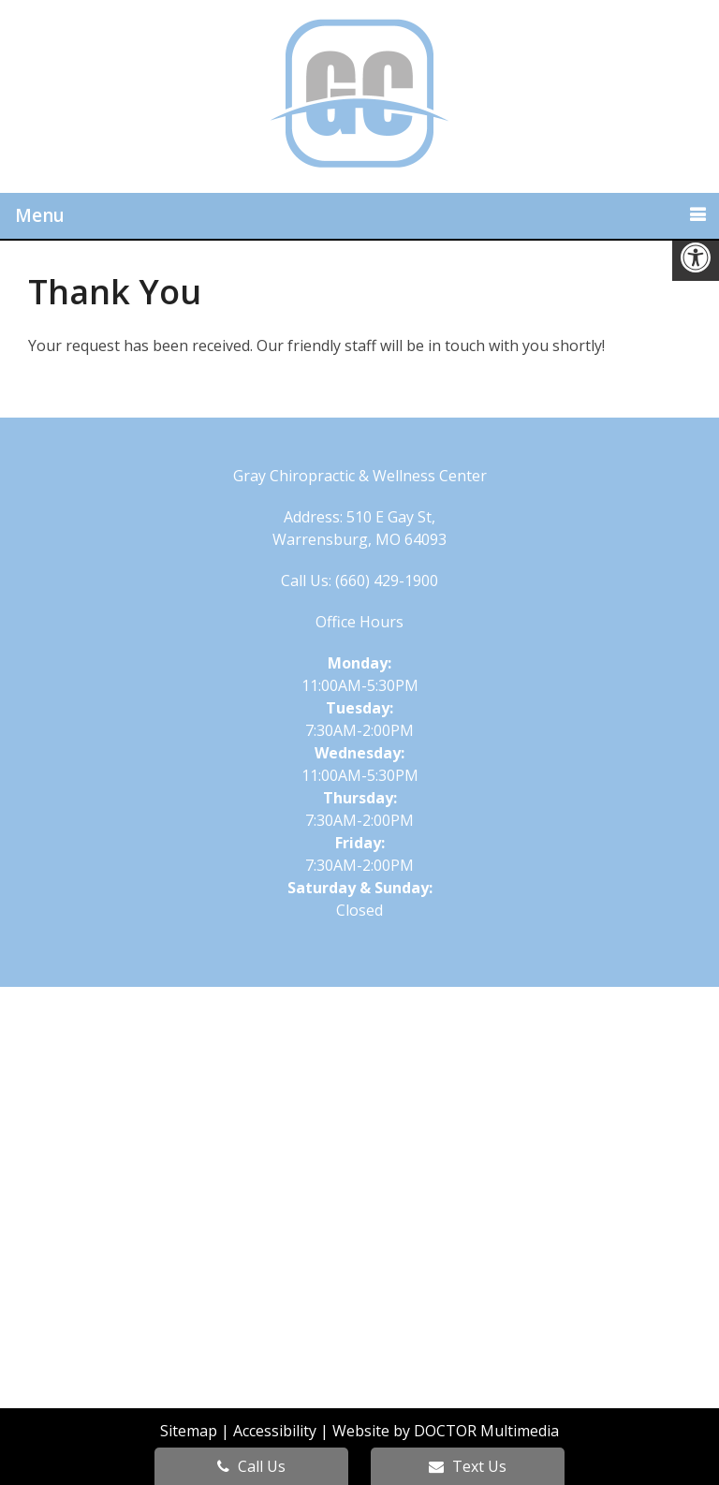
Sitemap (188, 1430)
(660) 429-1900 (386, 580)
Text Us (467, 1466)
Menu (40, 215)
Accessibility (274, 1430)
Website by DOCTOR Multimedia (445, 1430)
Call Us (251, 1466)
